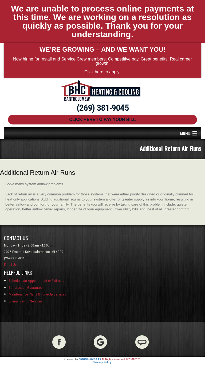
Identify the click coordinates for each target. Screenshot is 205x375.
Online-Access (90, 359)
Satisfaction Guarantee (26, 288)
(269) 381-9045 (103, 108)
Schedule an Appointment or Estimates (37, 281)
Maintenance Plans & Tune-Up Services (37, 294)
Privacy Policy (102, 362)
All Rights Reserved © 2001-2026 (121, 359)
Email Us (10, 265)
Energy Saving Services (25, 301)
